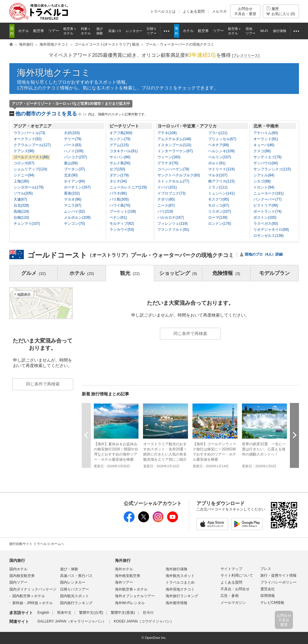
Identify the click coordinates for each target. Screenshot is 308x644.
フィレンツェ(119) (172, 223)
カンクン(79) (120, 139)
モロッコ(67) (218, 205)
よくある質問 (194, 11)
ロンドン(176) (219, 223)
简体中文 (64, 612)
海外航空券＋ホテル (131, 589)
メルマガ (219, 11)
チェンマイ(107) (27, 223)
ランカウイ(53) (122, 229)
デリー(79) (72, 139)
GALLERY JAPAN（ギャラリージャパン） (71, 621)
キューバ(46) (263, 145)
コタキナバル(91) (124, 151)
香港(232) (72, 193)
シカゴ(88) (262, 181)
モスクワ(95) (218, 199)
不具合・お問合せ (235, 589)
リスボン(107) (219, 211)
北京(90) (71, 175)
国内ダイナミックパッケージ (32, 589)
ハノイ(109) (73, 151)
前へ (86, 435)
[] (245, 55)
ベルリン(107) (219, 157)
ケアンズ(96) (24, 151)
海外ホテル (124, 569)
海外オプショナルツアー (135, 596)
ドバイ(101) (167, 187)
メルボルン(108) (77, 217)
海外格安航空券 (127, 576)
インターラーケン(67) (175, 151)
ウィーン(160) (168, 157)
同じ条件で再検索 (190, 333)
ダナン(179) (119, 175)
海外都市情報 (176, 603)
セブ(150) (117, 169)
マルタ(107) (217, 175)
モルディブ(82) (122, 223)
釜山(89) (71, 163)
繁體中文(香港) (123, 612)
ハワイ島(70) (120, 205)
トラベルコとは (163, 11)
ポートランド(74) (267, 211)
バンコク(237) (75, 157)
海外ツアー (124, 582)
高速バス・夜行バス (76, 576)
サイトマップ (231, 569)
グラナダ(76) (167, 163)
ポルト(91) (216, 163)
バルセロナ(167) (170, 217)
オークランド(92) (28, 139)
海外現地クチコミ (53, 73)
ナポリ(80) (166, 199)
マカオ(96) (72, 199)
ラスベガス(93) (265, 223)
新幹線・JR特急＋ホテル (32, 603)
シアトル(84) (263, 175)
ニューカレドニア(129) (128, 187)
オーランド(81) (265, 139)
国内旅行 (17, 560)
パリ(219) (165, 211)
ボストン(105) (264, 217)
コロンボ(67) (24, 163)
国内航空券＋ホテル (28, 596)
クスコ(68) (262, 151)
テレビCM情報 (272, 603)
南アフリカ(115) (221, 181)
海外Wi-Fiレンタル (130, 603)
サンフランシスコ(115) (272, 169)
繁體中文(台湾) (91, 612)
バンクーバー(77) (267, 199)
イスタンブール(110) (174, 145)
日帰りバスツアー (74, 589)
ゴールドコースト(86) (31, 157)
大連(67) (20, 199)
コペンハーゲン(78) (173, 169)
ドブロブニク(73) (171, 193)
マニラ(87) (72, 205)
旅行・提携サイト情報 (278, 575)
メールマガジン (233, 603)
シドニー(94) (24, 175)
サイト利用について (237, 575)
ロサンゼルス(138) (268, 235)
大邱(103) (72, 133)
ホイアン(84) (74, 181)
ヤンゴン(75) (74, 223)
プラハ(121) (217, 133)
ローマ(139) (217, 217)
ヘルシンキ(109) (221, 151)
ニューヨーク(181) (268, 193)
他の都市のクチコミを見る (81, 114)
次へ (294, 435)
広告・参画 (230, 596)
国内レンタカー (72, 582)
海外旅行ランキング (182, 596)
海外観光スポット (180, 576)
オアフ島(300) (121, 133)
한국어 (148, 612)
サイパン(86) (120, 157)
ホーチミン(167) (77, 187)
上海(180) (21, 181)
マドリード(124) (221, 169)
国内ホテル (18, 569)
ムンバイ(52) (74, 211)
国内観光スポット (74, 596)
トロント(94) (263, 187)
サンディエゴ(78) (267, 157)
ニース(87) (166, 205)
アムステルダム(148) (174, 139)
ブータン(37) (74, 169)
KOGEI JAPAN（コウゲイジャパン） (144, 621)
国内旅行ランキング (76, 603)
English (43, 612)
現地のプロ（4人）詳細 (264, 254)
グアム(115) (119, 145)
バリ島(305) (119, 199)
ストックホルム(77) (173, 181)
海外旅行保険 (176, 569)
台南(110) (21, 217)
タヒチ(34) (118, 181)
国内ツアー (18, 582)
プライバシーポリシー (278, 582)
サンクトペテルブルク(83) (178, 175)
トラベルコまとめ (180, 582)
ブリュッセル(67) (222, 139)
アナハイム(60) (265, 133)
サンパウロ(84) (265, 163)
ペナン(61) (118, 217)
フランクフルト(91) (173, 229)
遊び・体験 (69, 569)
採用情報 (267, 596)
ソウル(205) (23, 193)
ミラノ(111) (217, 187)
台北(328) (21, 205)
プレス (265, 569)
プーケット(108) (123, 211)
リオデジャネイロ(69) (271, 229)
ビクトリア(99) (265, 205)
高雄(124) (21, 211)
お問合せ (245, 11)
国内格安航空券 (22, 576)
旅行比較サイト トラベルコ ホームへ (36, 544)
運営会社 (267, 589)
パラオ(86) (118, 193)
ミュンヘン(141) (221, 193)
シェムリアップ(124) (30, 169)
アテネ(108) (167, 133)
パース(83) (72, 145)
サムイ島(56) (120, 163)
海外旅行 (123, 560)
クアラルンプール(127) (32, 145)
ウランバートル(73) (29, 133)
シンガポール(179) (29, 187)
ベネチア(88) (218, 145)
